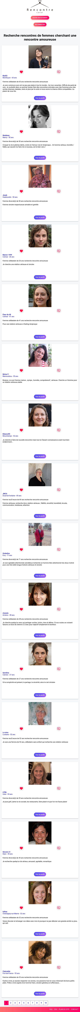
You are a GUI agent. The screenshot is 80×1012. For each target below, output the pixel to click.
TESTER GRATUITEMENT (40, 17)
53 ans (17, 973)
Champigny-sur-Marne (11, 914)
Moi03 (5, 76)
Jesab (5, 195)
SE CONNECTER (40, 24)
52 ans (15, 436)
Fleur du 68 (7, 315)
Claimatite (6, 971)
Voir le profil (40, 98)
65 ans (14, 78)
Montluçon (7, 78)
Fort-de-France (8, 973)
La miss (5, 733)
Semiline (6, 673)
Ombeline (6, 553)
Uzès (4, 794)
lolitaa (5, 912)
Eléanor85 (6, 434)
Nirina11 (6, 374)
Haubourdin (7, 197)
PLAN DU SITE (64, 1009)
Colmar (5, 257)
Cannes (5, 675)
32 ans (22, 914)
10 (46, 1003)
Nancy (5, 137)
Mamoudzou (7, 376)
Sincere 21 (7, 852)
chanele (5, 613)
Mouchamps (7, 436)
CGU (55, 1009)
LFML (5, 792)
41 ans (11, 317)
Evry (4, 555)
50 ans (11, 137)
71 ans (9, 555)
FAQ (50, 1009)
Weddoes (6, 135)
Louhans (6, 734)
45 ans (10, 854)
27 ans (11, 675)
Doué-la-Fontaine (9, 496)
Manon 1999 (7, 255)
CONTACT (74, 1009)
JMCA (5, 494)
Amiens (5, 615)
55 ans (15, 376)
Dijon (4, 854)
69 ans (18, 496)
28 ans (11, 615)
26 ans (11, 257)
